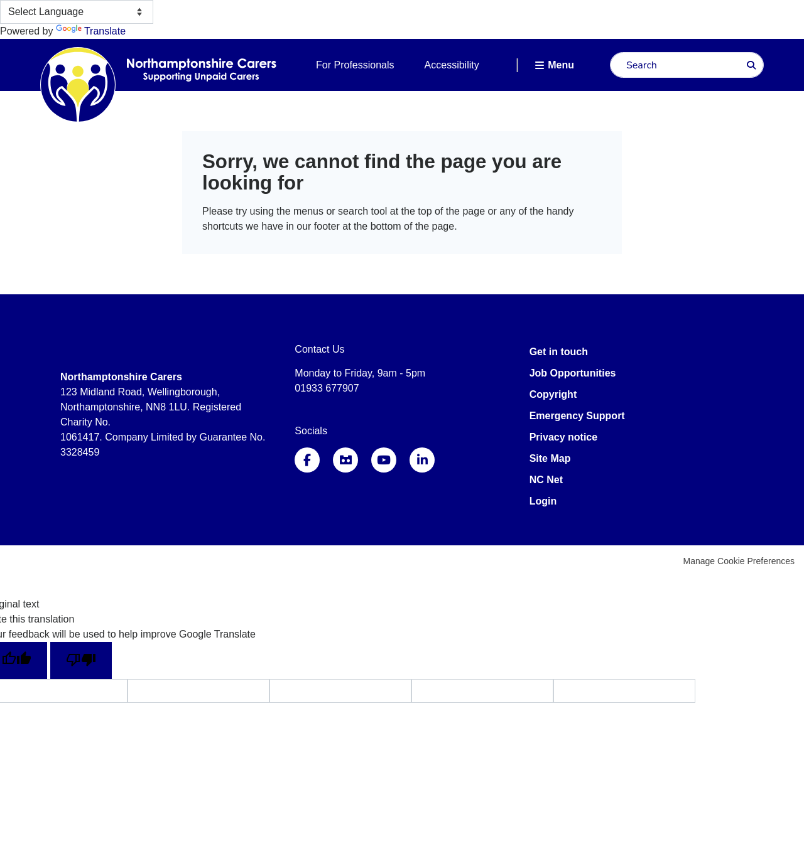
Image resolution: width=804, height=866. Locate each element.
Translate (91, 31)
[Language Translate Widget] (76, 12)
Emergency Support (577, 415)
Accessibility (452, 65)
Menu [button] (561, 65)
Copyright (553, 394)
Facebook (307, 460)
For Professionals (355, 65)
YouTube (383, 460)
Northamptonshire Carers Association (112, 84)
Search (751, 65)
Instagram (345, 460)
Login (543, 501)
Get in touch (559, 351)
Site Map (550, 458)
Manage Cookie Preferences (739, 561)
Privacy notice (564, 437)
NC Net (546, 479)
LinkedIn (422, 460)
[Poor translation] (81, 660)
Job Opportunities (573, 373)
